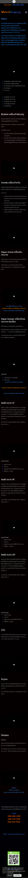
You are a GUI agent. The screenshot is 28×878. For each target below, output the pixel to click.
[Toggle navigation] (26, 12)
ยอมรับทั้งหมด (17, 875)
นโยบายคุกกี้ (10, 872)
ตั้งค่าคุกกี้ (9, 875)
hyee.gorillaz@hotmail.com (16, 834)
